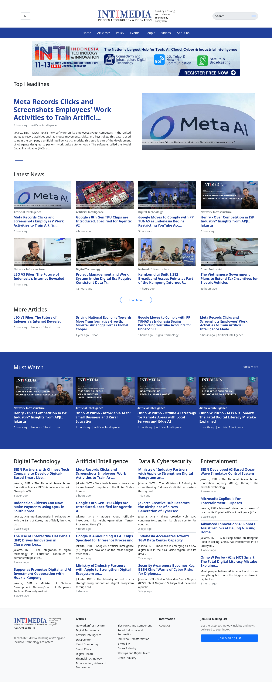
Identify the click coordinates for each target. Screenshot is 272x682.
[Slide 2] (27, 160)
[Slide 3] (34, 160)
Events (134, 33)
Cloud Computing (87, 644)
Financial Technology (89, 658)
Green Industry (126, 658)
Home (87, 33)
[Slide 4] (41, 160)
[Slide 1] (19, 160)
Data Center (83, 639)
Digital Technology (87, 630)
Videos (166, 33)
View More (250, 367)
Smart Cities (83, 649)
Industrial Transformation (133, 639)
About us (183, 33)
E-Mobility (123, 643)
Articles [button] (102, 33)
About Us (164, 625)
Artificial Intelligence (88, 635)
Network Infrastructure (90, 625)
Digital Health (84, 654)
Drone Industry (126, 648)
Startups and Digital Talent (133, 653)
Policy (120, 33)
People (150, 33)
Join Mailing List (230, 638)
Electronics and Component (134, 625)
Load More (136, 300)
